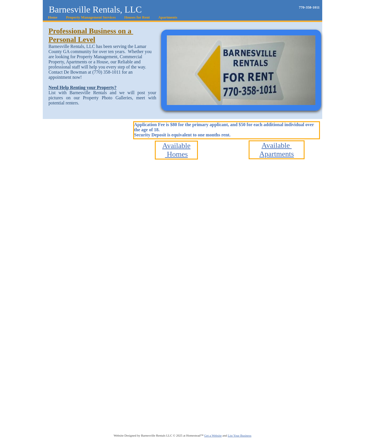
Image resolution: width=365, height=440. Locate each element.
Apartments (276, 154)
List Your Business (240, 435)
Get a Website (213, 435)
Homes (176, 154)
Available (176, 146)
